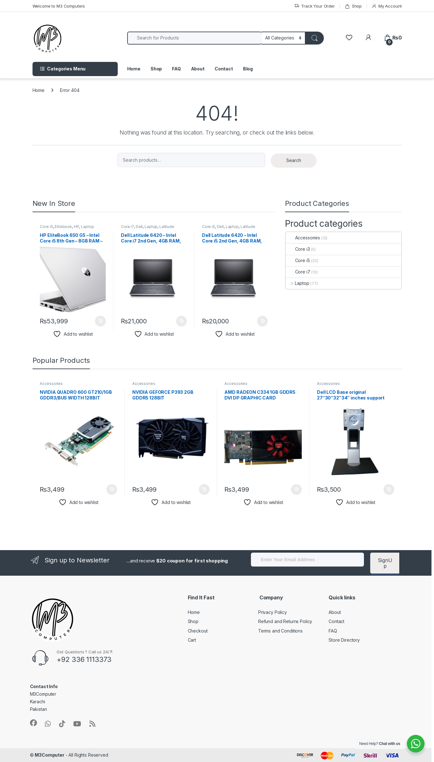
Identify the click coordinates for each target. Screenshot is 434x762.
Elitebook (63, 226)
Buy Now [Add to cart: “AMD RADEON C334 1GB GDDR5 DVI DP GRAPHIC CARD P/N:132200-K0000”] (296, 489)
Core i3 (298, 249)
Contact (224, 68)
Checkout (198, 630)
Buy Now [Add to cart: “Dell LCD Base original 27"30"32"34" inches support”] (388, 489)
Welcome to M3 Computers (59, 6)
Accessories (303, 237)
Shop (353, 6)
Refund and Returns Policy (285, 621)
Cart (192, 640)
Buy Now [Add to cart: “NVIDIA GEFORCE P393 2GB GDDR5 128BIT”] (204, 489)
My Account (386, 6)
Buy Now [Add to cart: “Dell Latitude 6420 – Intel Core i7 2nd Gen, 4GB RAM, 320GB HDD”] (181, 321)
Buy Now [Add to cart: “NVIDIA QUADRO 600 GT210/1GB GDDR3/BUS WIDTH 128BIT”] (111, 489)
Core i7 (127, 226)
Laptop (87, 226)
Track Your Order (314, 6)
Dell (139, 226)
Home (133, 68)
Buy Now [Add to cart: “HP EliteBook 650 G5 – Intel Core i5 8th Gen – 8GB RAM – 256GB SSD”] (100, 321)
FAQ (176, 68)
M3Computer (49, 755)
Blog (248, 68)
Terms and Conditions (280, 630)
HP (76, 226)
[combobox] (194, 38)
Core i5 (46, 226)
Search (293, 160)
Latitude (166, 226)
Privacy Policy (272, 612)
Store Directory (344, 640)
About (198, 68)
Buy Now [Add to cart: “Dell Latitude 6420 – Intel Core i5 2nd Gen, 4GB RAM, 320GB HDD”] (262, 321)
